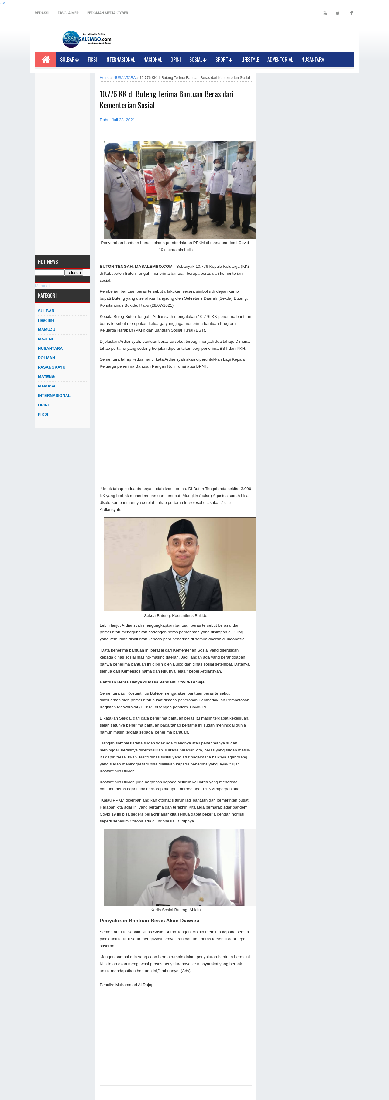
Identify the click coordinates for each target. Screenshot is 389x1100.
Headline (46, 320)
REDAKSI (42, 12)
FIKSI (92, 59)
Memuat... (44, 286)
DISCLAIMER (68, 12)
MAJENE (46, 339)
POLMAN (46, 358)
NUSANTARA (312, 59)
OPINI (175, 59)
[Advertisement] (62, 164)
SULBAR (69, 59)
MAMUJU (46, 329)
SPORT (224, 59)
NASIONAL (152, 59)
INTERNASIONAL (120, 59)
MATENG (46, 376)
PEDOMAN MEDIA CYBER (107, 12)
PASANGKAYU (51, 367)
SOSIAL (198, 59)
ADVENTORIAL (280, 59)
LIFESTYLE (250, 59)
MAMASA (47, 386)
